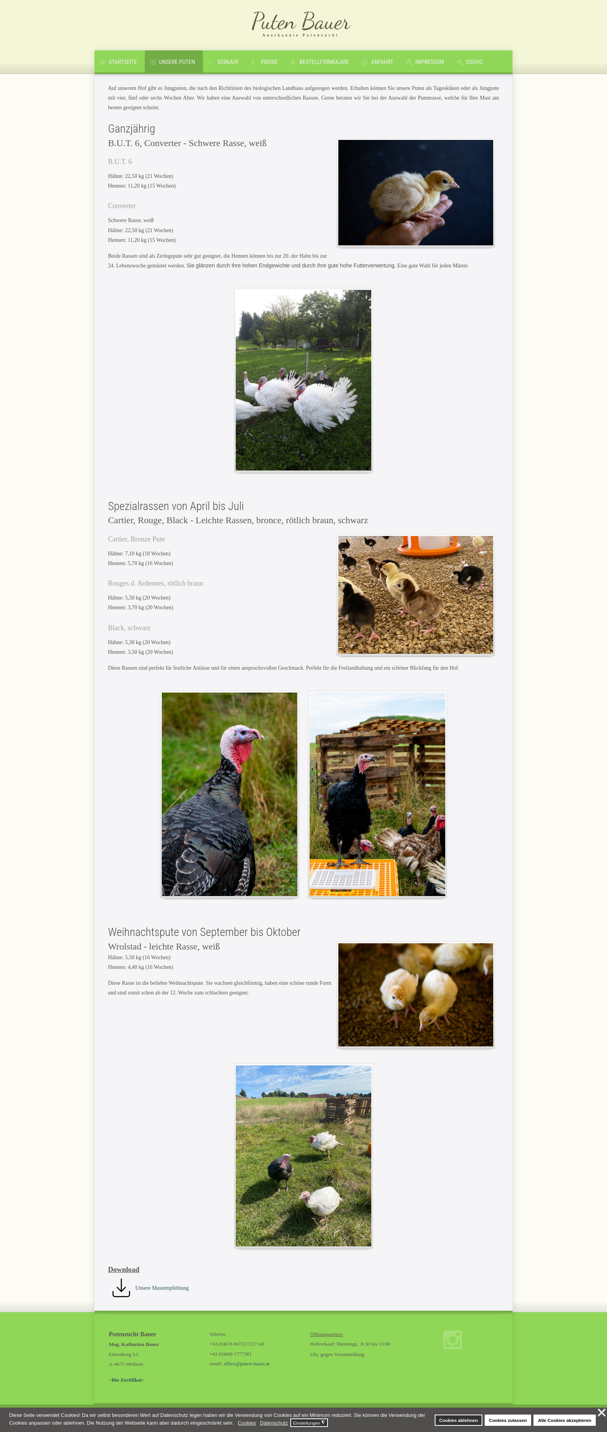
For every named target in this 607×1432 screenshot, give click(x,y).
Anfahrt (382, 62)
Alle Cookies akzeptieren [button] (565, 1420)
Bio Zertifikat (127, 1380)
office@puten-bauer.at (247, 1364)
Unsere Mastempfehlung (162, 1288)
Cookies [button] (247, 1423)
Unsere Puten (177, 62)
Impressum (429, 62)
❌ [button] (601, 1413)
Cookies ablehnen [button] (458, 1420)
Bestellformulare (324, 62)
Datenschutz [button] (274, 1423)
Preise (269, 62)
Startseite (123, 62)
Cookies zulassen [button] (508, 1420)
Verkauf (228, 62)
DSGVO (474, 62)
